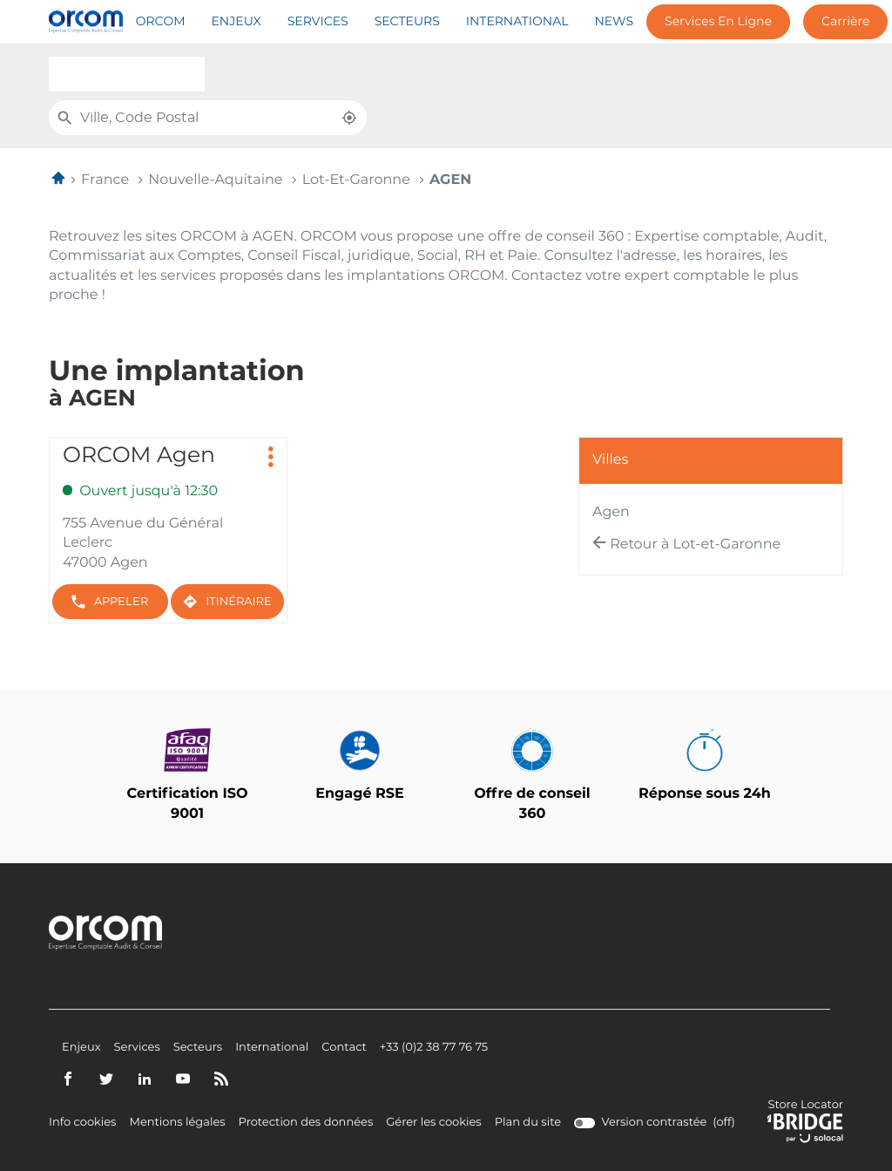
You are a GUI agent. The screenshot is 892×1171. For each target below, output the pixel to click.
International (517, 22)
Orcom (161, 22)
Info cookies (82, 1123)
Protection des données (306, 1123)
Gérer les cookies (433, 1122)
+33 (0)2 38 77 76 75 (434, 1048)
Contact (344, 1048)
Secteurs (407, 22)
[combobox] (127, 74)
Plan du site (528, 1122)
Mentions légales (177, 1123)
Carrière (845, 22)
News (613, 22)
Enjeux (236, 22)
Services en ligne (718, 22)
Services (317, 22)
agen (611, 513)
